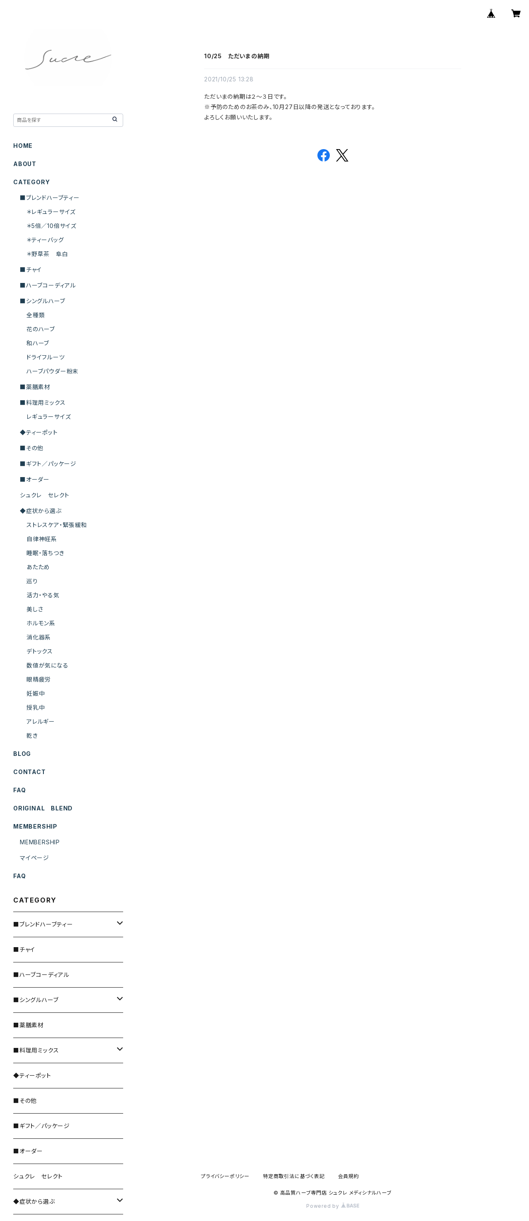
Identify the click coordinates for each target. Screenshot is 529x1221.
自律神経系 (41, 538)
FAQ (19, 789)
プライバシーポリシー (225, 1176)
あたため (38, 566)
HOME (23, 145)
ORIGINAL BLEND (43, 808)
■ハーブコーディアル (48, 285)
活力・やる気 (43, 595)
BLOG (22, 753)
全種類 (35, 314)
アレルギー (40, 721)
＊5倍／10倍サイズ (51, 225)
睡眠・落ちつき (45, 552)
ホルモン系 (40, 623)
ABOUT (24, 163)
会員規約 (348, 1176)
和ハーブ (37, 343)
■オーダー (35, 479)
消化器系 (38, 637)
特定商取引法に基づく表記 (294, 1176)
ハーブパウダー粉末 (52, 371)
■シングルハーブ (42, 300)
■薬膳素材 (35, 386)
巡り (32, 580)
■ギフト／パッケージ (48, 463)
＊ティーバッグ (45, 239)
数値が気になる (47, 665)
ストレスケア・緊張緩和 (56, 524)
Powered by (332, 1206)
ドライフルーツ (45, 357)
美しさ (34, 609)
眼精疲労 (38, 679)
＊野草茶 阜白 (47, 253)
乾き (32, 735)
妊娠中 (35, 693)
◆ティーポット (39, 432)
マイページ (34, 857)
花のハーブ (40, 329)
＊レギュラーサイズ (51, 211)
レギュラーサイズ (48, 416)
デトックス (39, 651)
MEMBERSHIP (40, 842)
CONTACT (29, 771)
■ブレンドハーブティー (50, 197)
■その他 (31, 447)
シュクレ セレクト (44, 495)
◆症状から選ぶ (41, 510)
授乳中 (35, 707)
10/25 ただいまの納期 (236, 55)
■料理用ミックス (42, 402)
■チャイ (31, 269)
